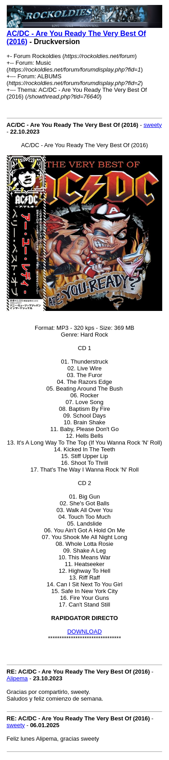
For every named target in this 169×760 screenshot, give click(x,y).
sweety (153, 124)
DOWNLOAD (84, 631)
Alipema (17, 678)
